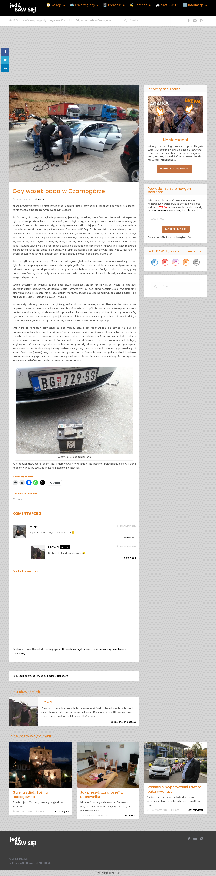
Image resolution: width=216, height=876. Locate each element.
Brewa (53, 546)
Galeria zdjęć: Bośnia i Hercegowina (31, 794)
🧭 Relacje (54, 5)
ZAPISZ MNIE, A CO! (175, 229)
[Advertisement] (108, 59)
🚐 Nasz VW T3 (167, 5)
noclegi (51, 676)
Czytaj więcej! (61, 811)
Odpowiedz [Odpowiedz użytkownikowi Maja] (130, 537)
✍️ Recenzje (138, 5)
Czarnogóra (25, 676)
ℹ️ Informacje (193, 5)
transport (62, 676)
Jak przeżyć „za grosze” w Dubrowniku (101, 794)
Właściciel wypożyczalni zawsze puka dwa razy (174, 789)
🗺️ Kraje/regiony (82, 5)
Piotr (41, 199)
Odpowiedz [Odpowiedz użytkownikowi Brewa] (130, 558)
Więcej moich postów (123, 722)
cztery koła (39, 676)
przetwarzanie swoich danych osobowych (174, 211)
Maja (34, 526)
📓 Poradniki (112, 5)
